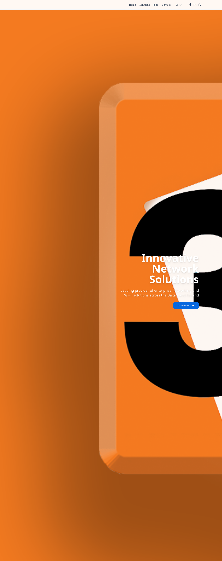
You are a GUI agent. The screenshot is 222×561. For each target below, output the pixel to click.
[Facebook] (190, 4)
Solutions (144, 4)
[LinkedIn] (195, 4)
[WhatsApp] (199, 4)
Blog (155, 4)
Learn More (186, 305)
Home (132, 4)
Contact (166, 4)
